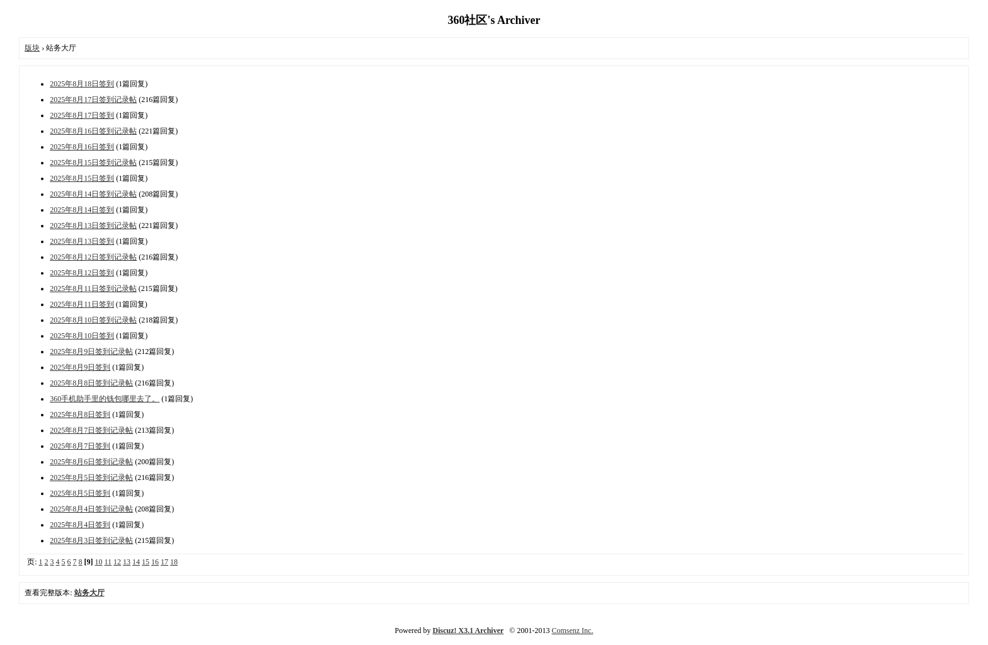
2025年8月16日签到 (82, 146)
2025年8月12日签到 (82, 272)
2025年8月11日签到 (82, 304)
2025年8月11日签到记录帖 (93, 288)
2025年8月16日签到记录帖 (93, 131)
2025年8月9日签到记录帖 (91, 351)
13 (126, 561)
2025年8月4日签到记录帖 (91, 509)
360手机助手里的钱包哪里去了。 (104, 398)
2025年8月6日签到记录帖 (91, 461)
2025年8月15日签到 (82, 178)
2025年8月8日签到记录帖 (91, 383)
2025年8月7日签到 (80, 446)
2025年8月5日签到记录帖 (91, 477)
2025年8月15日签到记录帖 (93, 162)
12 (117, 561)
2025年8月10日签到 (82, 335)
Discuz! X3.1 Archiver (468, 630)
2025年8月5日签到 (80, 493)
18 (174, 561)
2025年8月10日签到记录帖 (93, 320)
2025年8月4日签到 (80, 524)
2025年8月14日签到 (82, 209)
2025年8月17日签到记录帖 (93, 99)
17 (164, 561)
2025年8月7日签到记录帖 (91, 430)
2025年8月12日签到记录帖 (93, 257)
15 (145, 561)
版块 (32, 47)
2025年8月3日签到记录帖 (91, 540)
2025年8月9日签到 (80, 367)
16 (155, 561)
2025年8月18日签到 (82, 83)
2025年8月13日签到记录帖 (93, 225)
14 (136, 561)
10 (99, 561)
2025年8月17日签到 (82, 115)
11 (108, 561)
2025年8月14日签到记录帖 (93, 194)
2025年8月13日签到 (82, 241)
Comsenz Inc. (572, 630)
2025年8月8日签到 (80, 414)
